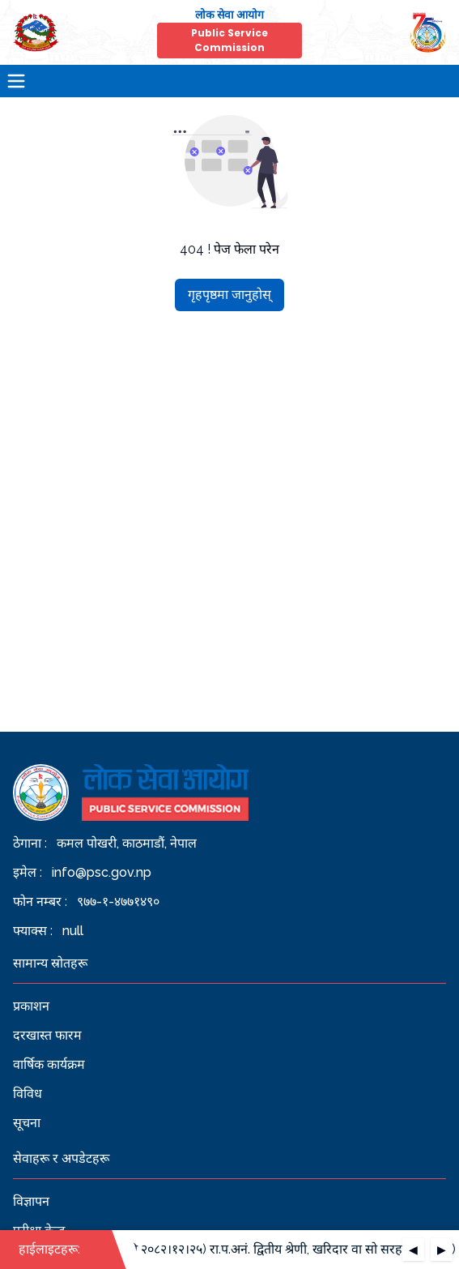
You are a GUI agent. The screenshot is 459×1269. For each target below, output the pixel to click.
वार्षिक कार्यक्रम (49, 1064)
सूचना (26, 1122)
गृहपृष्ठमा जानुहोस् (229, 294)
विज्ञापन (31, 1201)
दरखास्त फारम (47, 1035)
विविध (27, 1093)
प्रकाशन (31, 1006)
